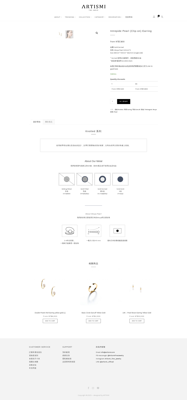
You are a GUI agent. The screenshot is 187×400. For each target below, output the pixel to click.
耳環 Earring (128, 109)
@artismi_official (107, 362)
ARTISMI (106, 395)
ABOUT (59, 17)
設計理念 (37, 122)
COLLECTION (84, 17)
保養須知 (32, 365)
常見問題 (32, 368)
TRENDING (70, 17)
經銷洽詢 (66, 355)
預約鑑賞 (66, 352)
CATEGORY (98, 17)
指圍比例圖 (33, 362)
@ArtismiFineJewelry (116, 355)
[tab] (37, 121)
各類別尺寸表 (34, 358)
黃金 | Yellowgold (146, 109)
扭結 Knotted (119, 109)
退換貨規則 (33, 355)
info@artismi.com (108, 352)
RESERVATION (113, 17)
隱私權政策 (67, 358)
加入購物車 (123, 101)
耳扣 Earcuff (136, 109)
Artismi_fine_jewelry (113, 358)
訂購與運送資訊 (35, 352)
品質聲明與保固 (68, 362)
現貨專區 (127, 17)
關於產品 (48, 122)
